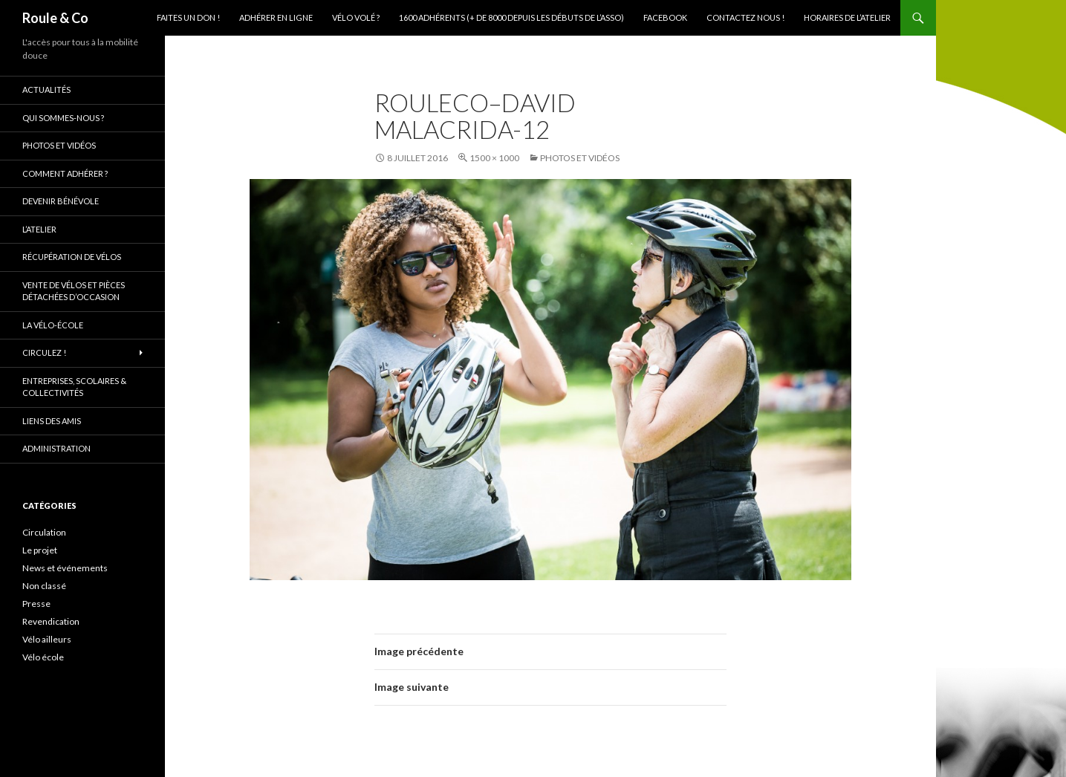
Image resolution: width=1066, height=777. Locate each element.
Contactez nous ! (745, 17)
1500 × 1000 (494, 157)
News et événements (65, 567)
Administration (56, 448)
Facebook (665, 17)
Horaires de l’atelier (847, 17)
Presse (36, 603)
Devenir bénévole (60, 201)
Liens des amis (51, 421)
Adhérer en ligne (276, 17)
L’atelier (39, 229)
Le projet (39, 550)
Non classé (44, 585)
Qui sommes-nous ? (63, 118)
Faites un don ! (188, 17)
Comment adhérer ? (65, 173)
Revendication (50, 621)
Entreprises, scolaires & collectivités (74, 387)
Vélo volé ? (356, 17)
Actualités (46, 89)
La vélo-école (52, 325)
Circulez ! (44, 352)
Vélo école (43, 657)
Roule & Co (55, 18)
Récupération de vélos (71, 256)
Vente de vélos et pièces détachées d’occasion (73, 291)
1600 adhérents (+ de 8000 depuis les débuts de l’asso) (511, 17)
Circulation (44, 532)
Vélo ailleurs (46, 639)
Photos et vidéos (580, 157)
